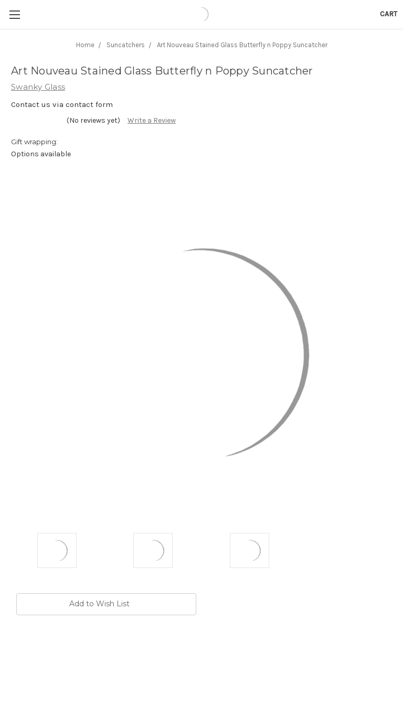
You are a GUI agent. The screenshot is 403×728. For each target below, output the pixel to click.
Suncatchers (126, 45)
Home (85, 45)
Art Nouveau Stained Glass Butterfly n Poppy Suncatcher (242, 45)
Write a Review (152, 120)
